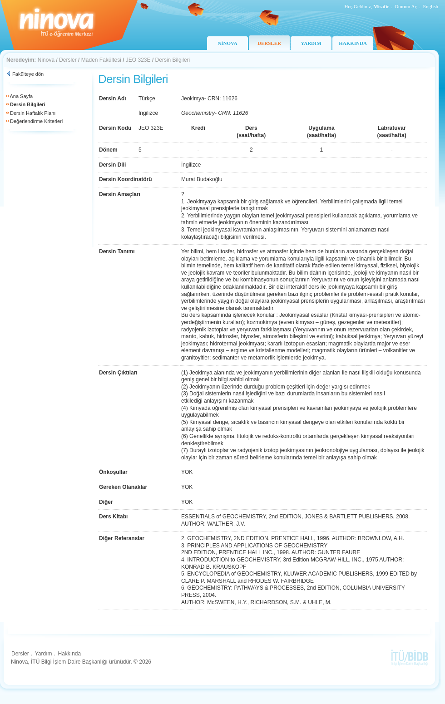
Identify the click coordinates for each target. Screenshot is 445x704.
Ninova (46, 60)
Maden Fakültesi (101, 60)
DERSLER (269, 43)
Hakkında (69, 653)
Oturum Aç (406, 6)
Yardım (43, 653)
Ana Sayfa (21, 96)
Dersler (68, 60)
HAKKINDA (353, 43)
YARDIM (311, 43)
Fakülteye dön (28, 74)
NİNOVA (227, 43)
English (430, 6)
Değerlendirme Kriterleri (36, 121)
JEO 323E (138, 60)
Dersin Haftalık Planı (32, 113)
